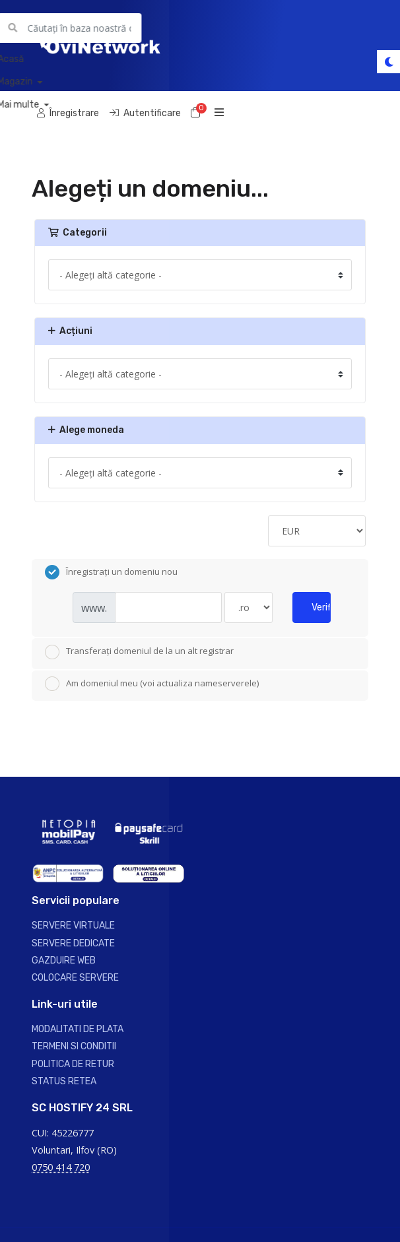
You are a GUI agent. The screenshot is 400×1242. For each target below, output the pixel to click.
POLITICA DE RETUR (73, 1064)
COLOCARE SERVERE (75, 977)
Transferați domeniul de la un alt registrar (139, 652)
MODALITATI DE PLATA (77, 1029)
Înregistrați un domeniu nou (111, 572)
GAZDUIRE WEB (64, 960)
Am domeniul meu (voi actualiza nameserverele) (152, 683)
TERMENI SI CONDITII (74, 1046)
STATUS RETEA (64, 1081)
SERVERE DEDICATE (73, 943)
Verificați (321, 607)
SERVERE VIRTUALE (73, 925)
